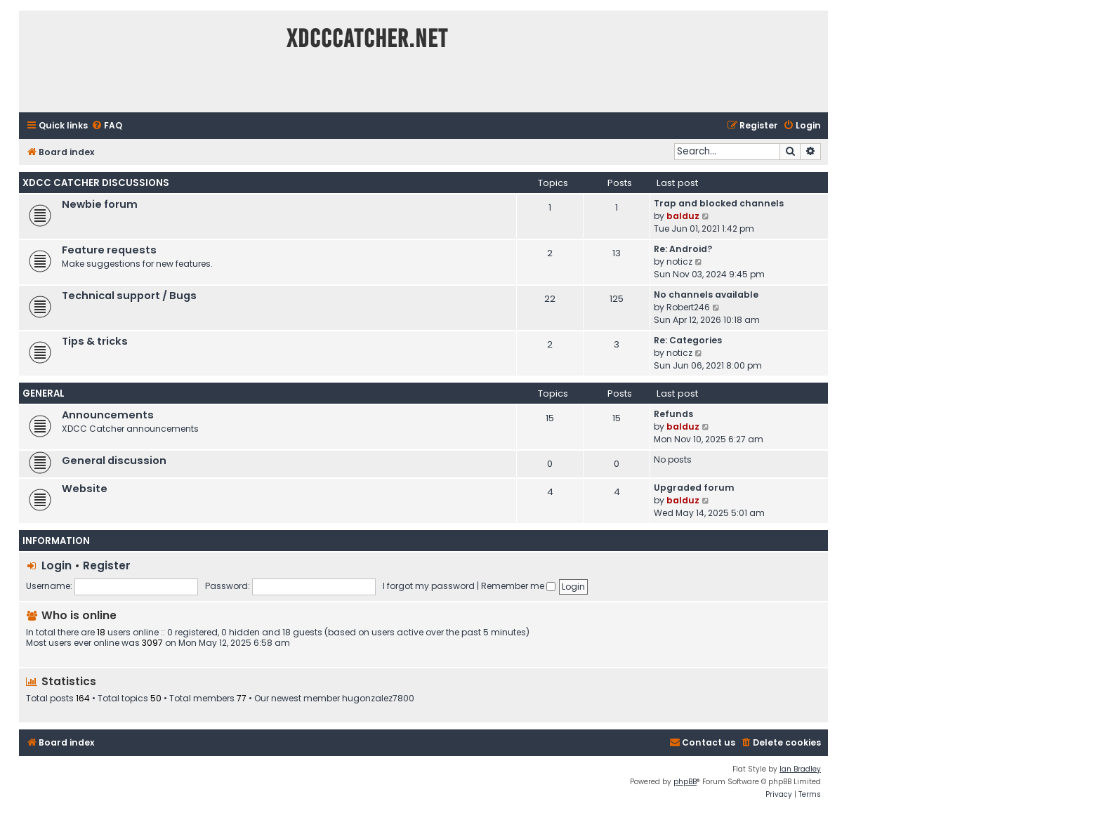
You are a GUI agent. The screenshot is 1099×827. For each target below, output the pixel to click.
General (43, 393)
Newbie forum (100, 204)
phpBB (685, 781)
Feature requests (109, 250)
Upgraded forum (694, 488)
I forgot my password (429, 586)
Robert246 (688, 307)
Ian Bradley (800, 769)
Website (84, 489)
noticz (679, 261)
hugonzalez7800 (378, 698)
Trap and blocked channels (719, 203)
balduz (682, 216)
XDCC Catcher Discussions (95, 183)
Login (56, 565)
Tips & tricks (95, 341)
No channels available (706, 294)
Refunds (673, 414)
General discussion (114, 461)
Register (107, 565)
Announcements (108, 415)
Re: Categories (688, 340)
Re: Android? (683, 249)
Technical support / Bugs (129, 296)
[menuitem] (106, 126)
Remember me (518, 586)
